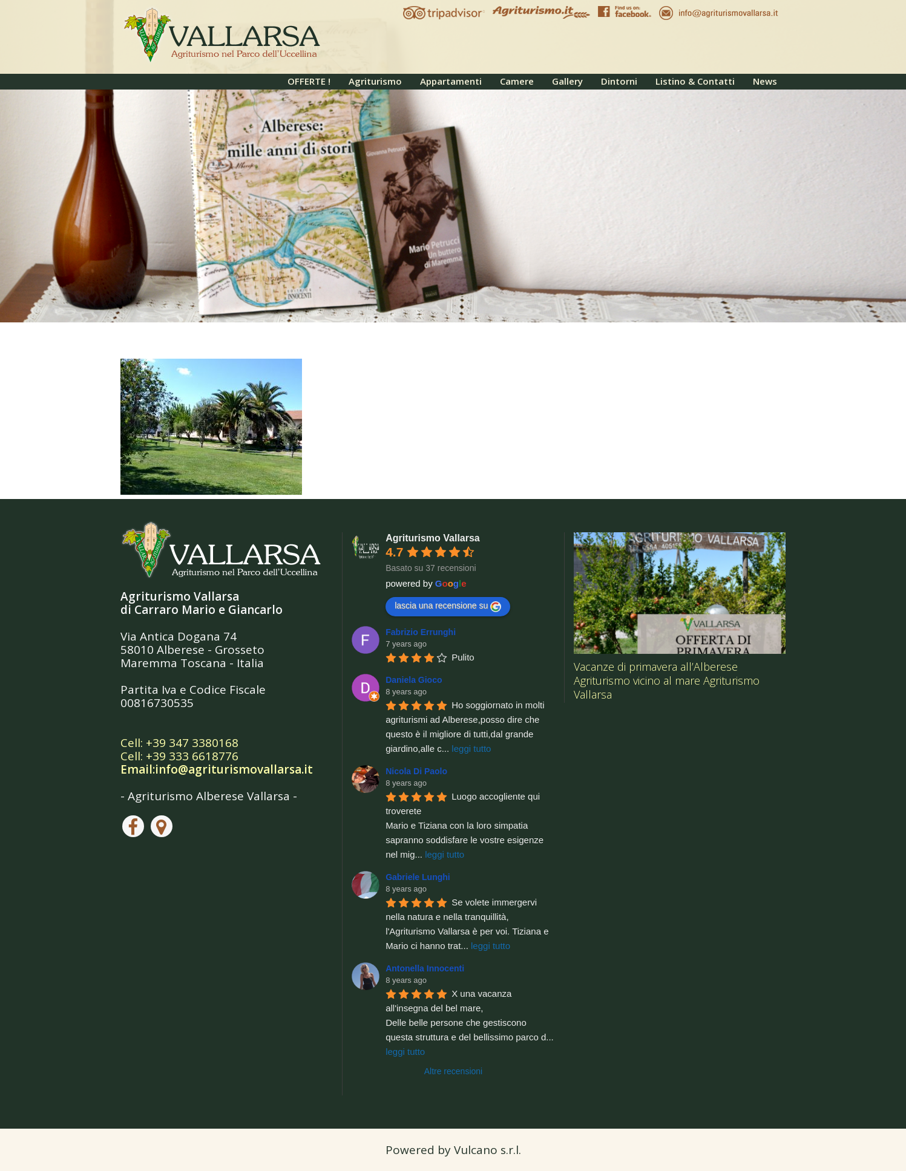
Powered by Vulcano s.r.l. (453, 1150)
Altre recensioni (453, 1071)
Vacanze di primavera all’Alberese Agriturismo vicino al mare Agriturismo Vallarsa (667, 680)
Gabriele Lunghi (418, 877)
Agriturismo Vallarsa (433, 538)
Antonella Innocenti (425, 968)
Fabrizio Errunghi (421, 632)
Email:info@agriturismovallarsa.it (216, 769)
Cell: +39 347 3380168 (179, 743)
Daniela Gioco (414, 680)
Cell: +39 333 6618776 (179, 756)
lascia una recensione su (448, 606)
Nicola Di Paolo (416, 771)
